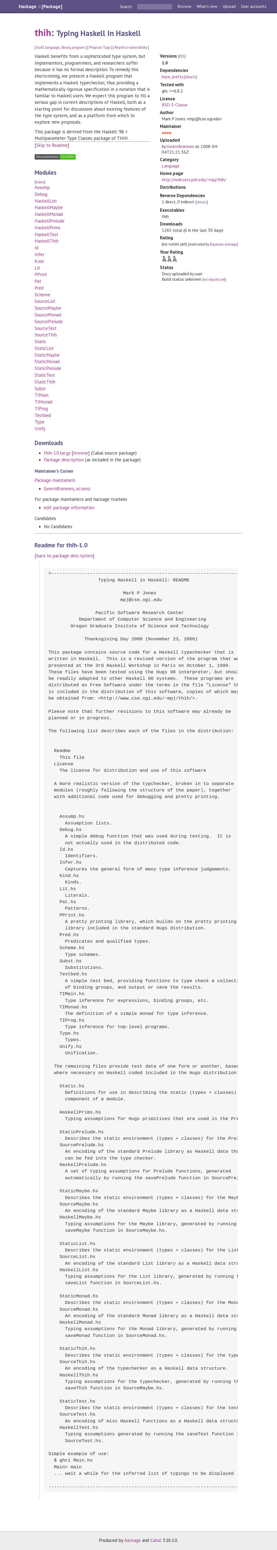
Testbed (43, 415)
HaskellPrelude (49, 221)
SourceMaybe (48, 308)
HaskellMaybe (49, 207)
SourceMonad (48, 315)
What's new (207, 6)
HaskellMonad (49, 214)
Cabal (155, 1540)
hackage (132, 1540)
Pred (39, 288)
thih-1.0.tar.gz (57, 453)
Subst (40, 389)
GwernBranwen (59, 489)
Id (36, 248)
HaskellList (46, 201)
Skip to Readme (52, 145)
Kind (39, 261)
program (78, 47)
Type (39, 422)
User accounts (253, 6)
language (52, 47)
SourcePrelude (49, 321)
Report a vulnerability (131, 47)
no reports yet (214, 279)
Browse (184, 6)
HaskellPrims (47, 228)
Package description (64, 460)
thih (43, 32)
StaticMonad (47, 362)
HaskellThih (46, 241)
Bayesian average (223, 244)
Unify (40, 429)
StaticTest (45, 375)
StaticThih (45, 382)
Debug (41, 194)
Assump (42, 187)
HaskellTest (46, 234)
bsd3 (40, 47)
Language (170, 165)
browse (80, 453)
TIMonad (43, 402)
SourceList (45, 301)
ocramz (83, 489)
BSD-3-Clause (174, 104)
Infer (39, 254)
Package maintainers (55, 480)
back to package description (64, 556)
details (190, 77)
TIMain (41, 395)
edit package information (69, 508)
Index (40, 182)
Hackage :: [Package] (40, 6)
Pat (38, 281)
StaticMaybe (47, 355)
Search (126, 6)
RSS (182, 56)
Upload (229, 6)
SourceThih (46, 335)
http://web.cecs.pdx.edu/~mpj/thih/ (194, 179)
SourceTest (46, 328)
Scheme (42, 295)
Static (40, 342)
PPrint (41, 274)
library (65, 47)
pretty (177, 76)
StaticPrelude (48, 368)
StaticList (44, 348)
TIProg (41, 409)
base (166, 76)
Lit (37, 268)
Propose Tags (99, 47)
